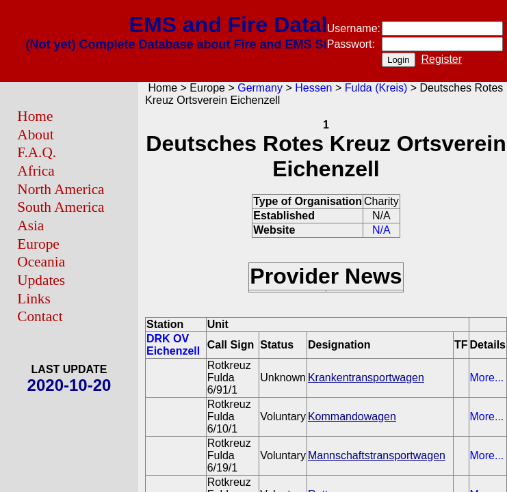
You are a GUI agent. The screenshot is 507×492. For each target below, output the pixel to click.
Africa (35, 171)
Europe (38, 244)
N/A (381, 230)
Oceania (41, 262)
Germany (260, 88)
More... (487, 377)
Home (35, 116)
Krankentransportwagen (366, 377)
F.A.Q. (36, 152)
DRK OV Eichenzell (173, 345)
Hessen (313, 88)
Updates (41, 280)
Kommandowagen (352, 416)
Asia (30, 225)
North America (60, 189)
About (35, 134)
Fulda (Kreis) (376, 88)
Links (34, 298)
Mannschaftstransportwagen (376, 455)
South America (60, 207)
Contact (39, 316)
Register (442, 59)
